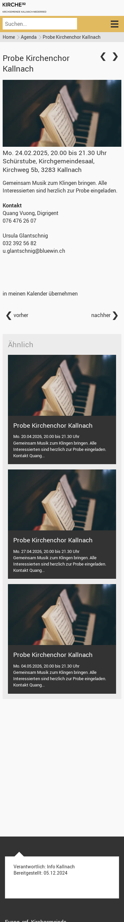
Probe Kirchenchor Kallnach (72, 37)
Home (9, 37)
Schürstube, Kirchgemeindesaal (49, 165)
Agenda (29, 37)
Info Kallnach (61, 866)
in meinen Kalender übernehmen (40, 293)
